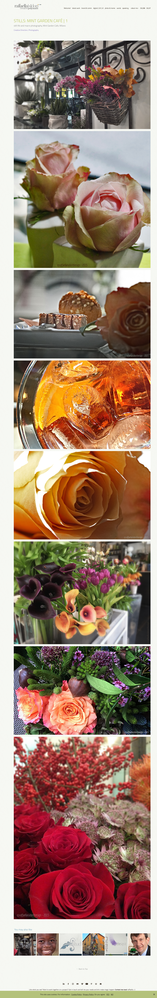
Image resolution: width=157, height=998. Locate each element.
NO (112, 994)
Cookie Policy (76, 994)
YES (107, 994)
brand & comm (87, 8)
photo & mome (110, 8)
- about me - (134, 8)
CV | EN (142, 8)
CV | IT (149, 8)
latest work (76, 8)
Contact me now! (121, 989)
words (119, 8)
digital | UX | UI (98, 8)
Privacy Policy (88, 994)
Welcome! (67, 8)
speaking (125, 8)
